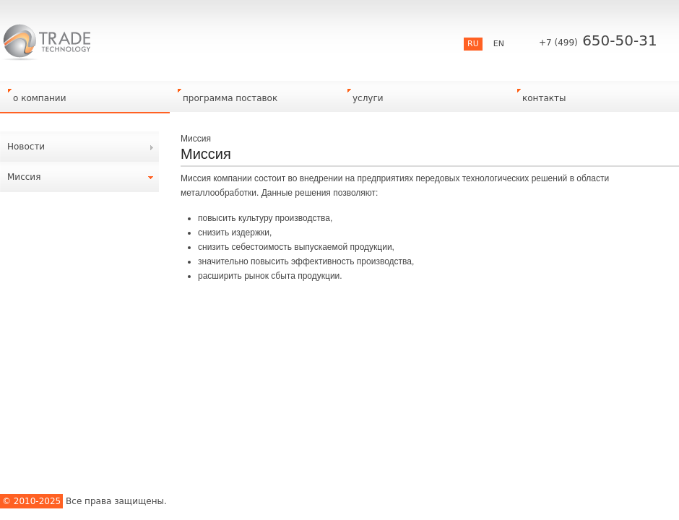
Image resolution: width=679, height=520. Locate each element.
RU (473, 43)
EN (498, 43)
